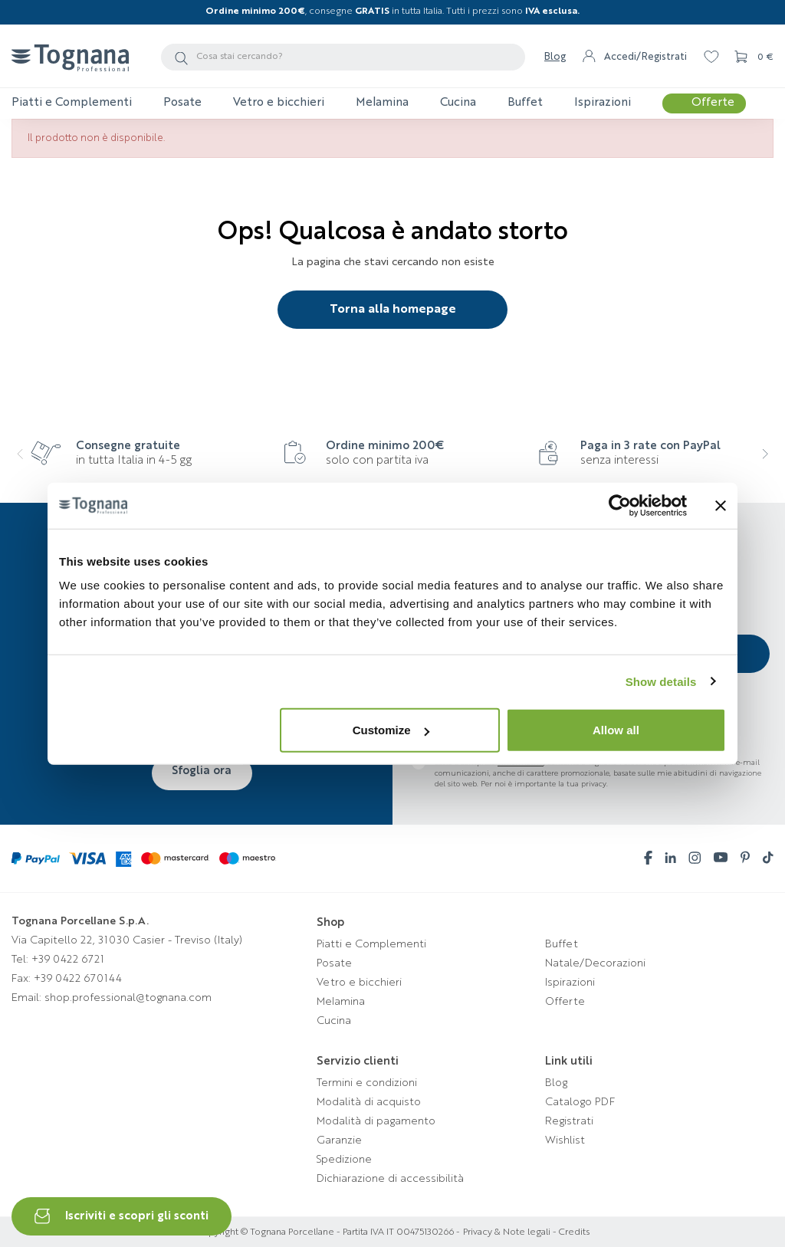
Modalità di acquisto (369, 1102)
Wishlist (565, 1140)
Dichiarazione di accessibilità (390, 1178)
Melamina (341, 1001)
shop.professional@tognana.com (128, 998)
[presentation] (30, 464)
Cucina (334, 1021)
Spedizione (344, 1159)
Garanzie (339, 1140)
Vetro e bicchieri (359, 982)
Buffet (561, 944)
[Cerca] (343, 57)
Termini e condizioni (367, 1083)
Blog (555, 57)
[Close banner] (720, 505)
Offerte (565, 1001)
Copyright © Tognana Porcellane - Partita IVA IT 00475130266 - (328, 1232)
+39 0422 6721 (67, 959)
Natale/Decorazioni (595, 963)
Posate (334, 963)
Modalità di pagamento (376, 1121)
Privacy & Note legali (506, 1232)
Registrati (569, 1121)
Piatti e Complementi (371, 944)
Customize (391, 730)
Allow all (616, 730)
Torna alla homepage (393, 310)
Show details (661, 680)
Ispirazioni (570, 982)
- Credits (570, 1232)
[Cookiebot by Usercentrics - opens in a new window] (620, 505)
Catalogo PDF (580, 1102)
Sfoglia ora (202, 771)
